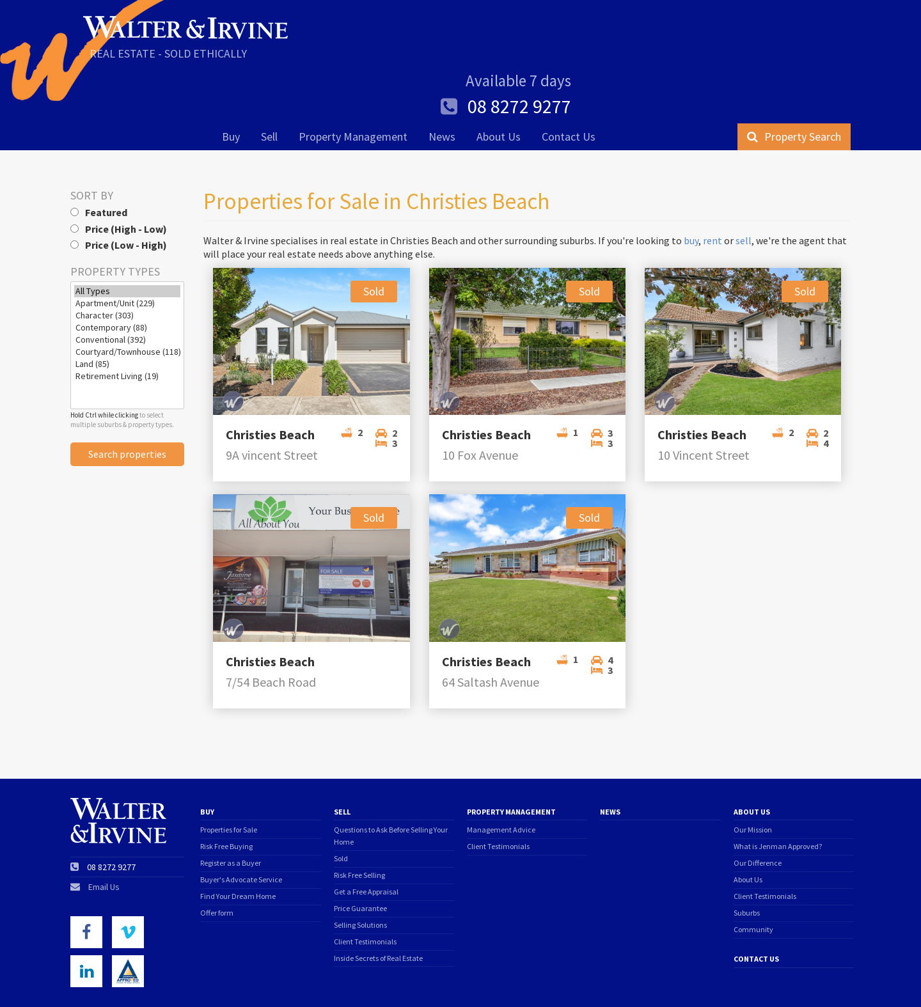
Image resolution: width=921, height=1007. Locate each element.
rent (712, 183)
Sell (269, 87)
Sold (341, 801)
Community (753, 872)
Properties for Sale (228, 772)
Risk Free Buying (226, 789)
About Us (498, 87)
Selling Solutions (360, 868)
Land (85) (127, 307)
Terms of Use (95, 981)
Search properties (127, 397)
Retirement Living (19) (127, 319)
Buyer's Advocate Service (241, 822)
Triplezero (837, 981)
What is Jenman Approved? (778, 789)
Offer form (216, 856)
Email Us (104, 830)
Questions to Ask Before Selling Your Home (391, 779)
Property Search (794, 87)
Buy (231, 87)
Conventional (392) (127, 283)
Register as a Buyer (230, 806)
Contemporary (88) (127, 271)
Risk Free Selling (359, 818)
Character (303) (127, 259)
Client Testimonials (365, 884)
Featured (98, 155)
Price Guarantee (360, 851)
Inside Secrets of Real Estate (378, 901)
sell (744, 183)
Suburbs (747, 856)
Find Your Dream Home (238, 839)
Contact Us (568, 87)
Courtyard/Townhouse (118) (127, 295)
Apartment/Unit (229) (127, 246)
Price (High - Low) (118, 172)
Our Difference (758, 806)
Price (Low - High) (118, 188)
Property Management (353, 87)
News (442, 87)
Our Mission (753, 772)
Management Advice (501, 772)
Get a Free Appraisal (366, 834)
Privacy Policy (175, 981)
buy (691, 183)
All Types (127, 234)
